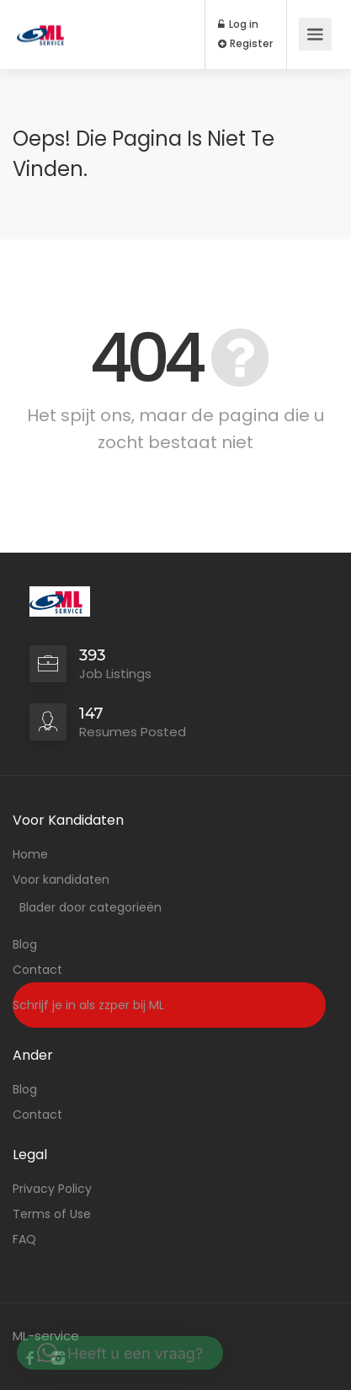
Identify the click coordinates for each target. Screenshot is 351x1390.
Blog (25, 944)
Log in (238, 24)
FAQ (24, 1239)
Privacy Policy (52, 1188)
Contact (37, 969)
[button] (120, 1353)
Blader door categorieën (90, 907)
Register (245, 44)
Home (30, 854)
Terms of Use (52, 1214)
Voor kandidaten (61, 879)
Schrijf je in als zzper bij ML (88, 1005)
